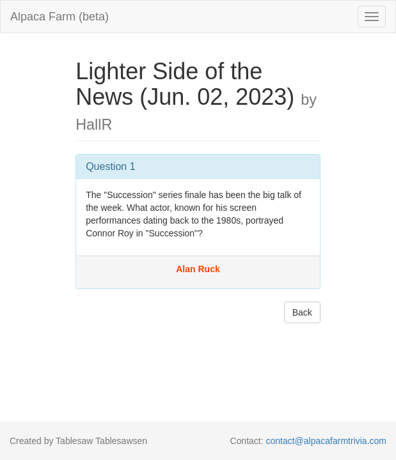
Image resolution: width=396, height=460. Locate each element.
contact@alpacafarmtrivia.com (325, 441)
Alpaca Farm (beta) (59, 16)
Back (302, 312)
